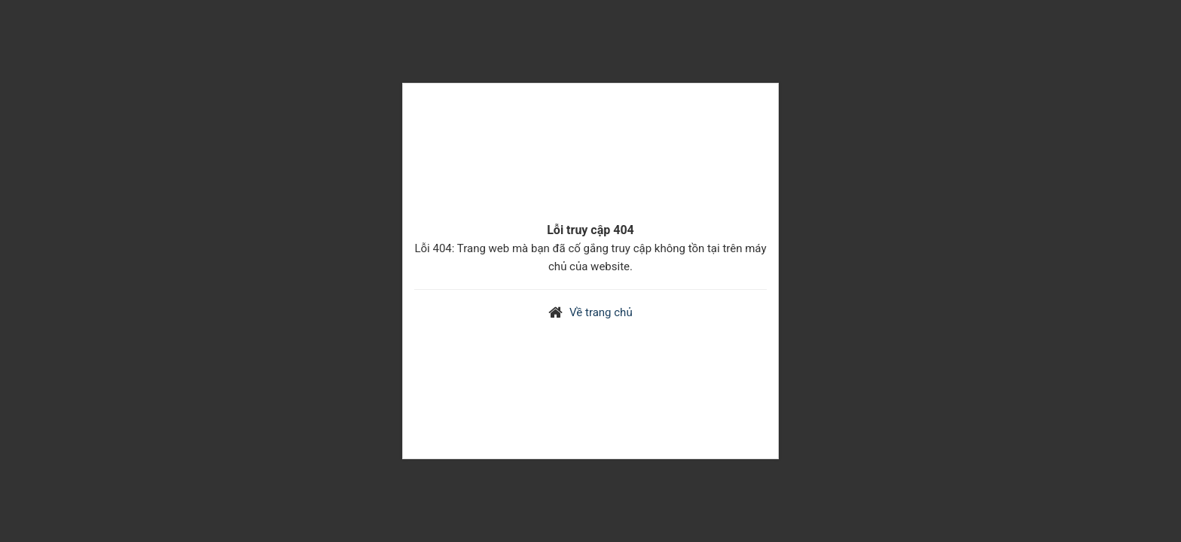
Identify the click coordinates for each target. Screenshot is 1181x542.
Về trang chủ (601, 312)
